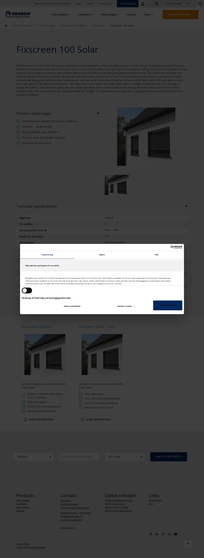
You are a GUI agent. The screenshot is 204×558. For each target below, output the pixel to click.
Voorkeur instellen (126, 306)
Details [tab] (102, 255)
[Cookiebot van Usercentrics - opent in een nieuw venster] (166, 247)
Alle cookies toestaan (167, 305)
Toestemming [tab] (47, 255)
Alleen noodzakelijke (72, 306)
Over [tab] (156, 255)
